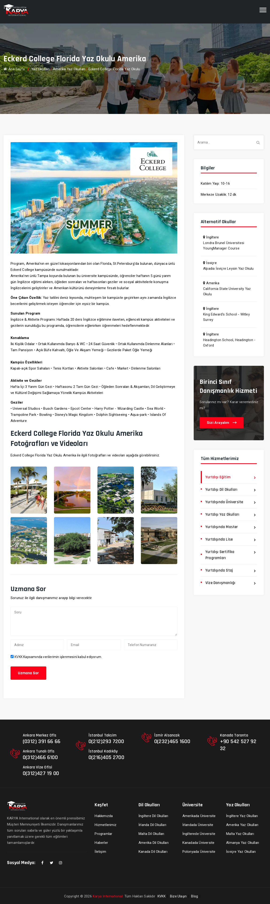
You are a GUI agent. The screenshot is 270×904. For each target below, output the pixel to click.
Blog (194, 896)
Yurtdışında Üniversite (224, 502)
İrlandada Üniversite (197, 825)
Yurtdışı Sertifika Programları (220, 555)
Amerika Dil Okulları (154, 843)
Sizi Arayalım (221, 423)
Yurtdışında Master (221, 527)
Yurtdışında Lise (219, 539)
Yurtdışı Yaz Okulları (222, 514)
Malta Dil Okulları (151, 834)
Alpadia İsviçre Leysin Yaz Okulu (228, 268)
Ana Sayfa (14, 69)
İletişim (100, 851)
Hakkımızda (104, 816)
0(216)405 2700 (106, 757)
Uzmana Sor (28, 673)
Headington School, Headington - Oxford (229, 342)
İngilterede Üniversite (198, 834)
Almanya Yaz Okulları (242, 843)
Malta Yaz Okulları (240, 834)
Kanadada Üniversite (198, 843)
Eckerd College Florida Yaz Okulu (114, 69)
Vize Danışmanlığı (220, 582)
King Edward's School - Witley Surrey (226, 317)
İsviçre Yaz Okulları (241, 851)
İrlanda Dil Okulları (152, 825)
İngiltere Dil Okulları (153, 816)
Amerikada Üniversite (199, 816)
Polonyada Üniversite (199, 851)
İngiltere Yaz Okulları (242, 816)
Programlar (103, 834)
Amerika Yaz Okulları (69, 69)
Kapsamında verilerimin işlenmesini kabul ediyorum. (58, 657)
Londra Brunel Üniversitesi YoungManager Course (223, 245)
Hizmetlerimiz (105, 825)
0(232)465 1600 (172, 741)
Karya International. (108, 896)
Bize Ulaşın (178, 896)
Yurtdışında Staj (219, 570)
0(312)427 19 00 (41, 773)
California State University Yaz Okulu (227, 291)
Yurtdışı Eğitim (218, 477)
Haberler (101, 843)
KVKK (19, 657)
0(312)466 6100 (40, 757)
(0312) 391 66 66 (41, 741)
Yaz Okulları (40, 69)
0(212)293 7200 (106, 741)
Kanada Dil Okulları (153, 851)
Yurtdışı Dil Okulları (221, 489)
